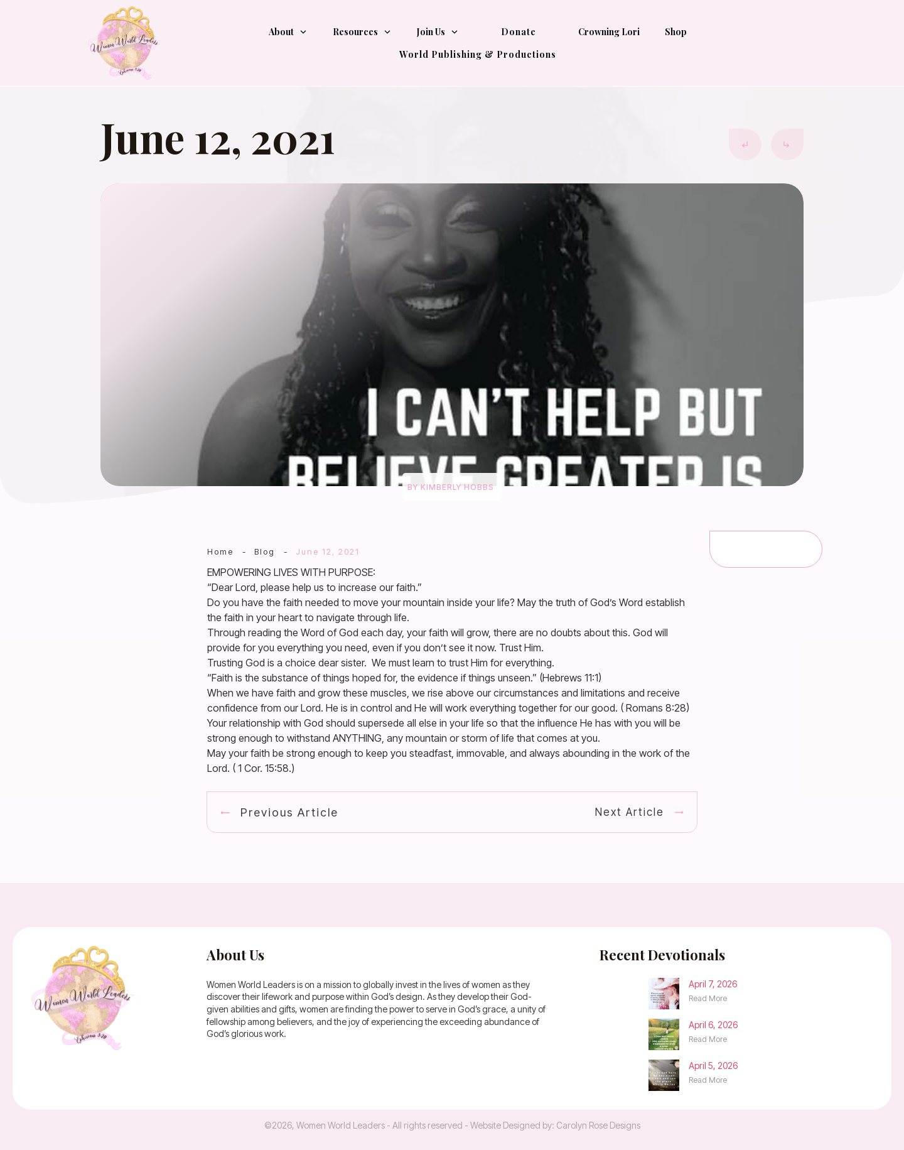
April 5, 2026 (713, 1065)
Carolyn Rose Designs (598, 1125)
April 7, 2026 (713, 984)
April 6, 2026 (713, 1024)
